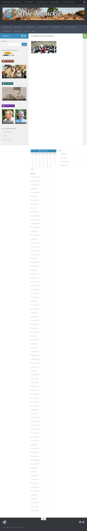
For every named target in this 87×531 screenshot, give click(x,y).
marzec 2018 (35, 440)
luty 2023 (34, 270)
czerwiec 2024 (35, 227)
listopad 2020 (35, 359)
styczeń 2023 (35, 274)
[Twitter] (25, 36)
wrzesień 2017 (35, 464)
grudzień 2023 (35, 247)
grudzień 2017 (35, 452)
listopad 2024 (35, 219)
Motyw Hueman (21, 527)
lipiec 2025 (34, 188)
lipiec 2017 (34, 468)
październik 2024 (36, 223)
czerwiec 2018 (35, 433)
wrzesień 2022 (35, 289)
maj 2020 (34, 371)
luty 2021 (34, 347)
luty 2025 (34, 208)
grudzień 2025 (35, 177)
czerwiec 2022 (35, 297)
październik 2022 (36, 285)
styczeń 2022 (35, 316)
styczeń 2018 (35, 448)
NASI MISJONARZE (54, 2)
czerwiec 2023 (35, 254)
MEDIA (26, 31)
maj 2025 (34, 196)
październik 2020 (36, 363)
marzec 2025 (35, 204)
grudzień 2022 (35, 278)
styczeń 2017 (35, 483)
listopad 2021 (35, 324)
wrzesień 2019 (35, 394)
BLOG (33, 31)
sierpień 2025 (35, 185)
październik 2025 (36, 181)
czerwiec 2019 (35, 402)
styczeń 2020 (35, 382)
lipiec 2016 (34, 495)
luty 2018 (34, 444)
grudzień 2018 (35, 417)
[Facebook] (22, 36)
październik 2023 (36, 250)
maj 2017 (34, 471)
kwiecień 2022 (35, 305)
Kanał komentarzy (65, 161)
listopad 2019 (35, 390)
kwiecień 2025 (35, 200)
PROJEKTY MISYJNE (68, 2)
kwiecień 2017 (35, 475)
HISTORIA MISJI (29, 2)
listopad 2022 (35, 281)
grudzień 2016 (35, 487)
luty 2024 (34, 239)
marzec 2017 (35, 479)
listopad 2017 (35, 456)
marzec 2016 (35, 506)
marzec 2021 (35, 344)
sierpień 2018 (35, 429)
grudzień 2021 (35, 320)
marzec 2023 (35, 266)
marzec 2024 (35, 235)
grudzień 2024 (35, 216)
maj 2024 (34, 231)
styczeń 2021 (35, 351)
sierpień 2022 (35, 293)
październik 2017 (36, 460)
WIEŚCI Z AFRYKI (7, 140)
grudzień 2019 (35, 386)
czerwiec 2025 (35, 192)
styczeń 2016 (35, 510)
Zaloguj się (63, 154)
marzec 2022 (35, 309)
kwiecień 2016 (35, 503)
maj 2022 (34, 301)
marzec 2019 (35, 409)
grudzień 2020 (35, 355)
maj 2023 (34, 258)
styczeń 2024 (35, 243)
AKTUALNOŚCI (18, 31)
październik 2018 (36, 425)
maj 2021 (34, 336)
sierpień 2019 (35, 398)
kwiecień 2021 (35, 340)
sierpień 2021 (35, 328)
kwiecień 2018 (35, 437)
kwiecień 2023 (35, 262)
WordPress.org (64, 165)
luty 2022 (34, 313)
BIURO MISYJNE (17, 2)
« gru (32, 169)
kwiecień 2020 (35, 375)
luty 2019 (34, 413)
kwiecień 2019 (35, 406)
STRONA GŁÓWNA (6, 2)
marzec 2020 (35, 378)
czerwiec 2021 (35, 332)
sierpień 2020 (35, 367)
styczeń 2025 (35, 212)
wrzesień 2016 (35, 491)
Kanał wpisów (64, 157)
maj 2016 (34, 499)
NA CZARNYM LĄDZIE (41, 2)
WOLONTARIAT (6, 31)
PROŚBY (5, 136)
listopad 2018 (35, 421)
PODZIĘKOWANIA (7, 132)
